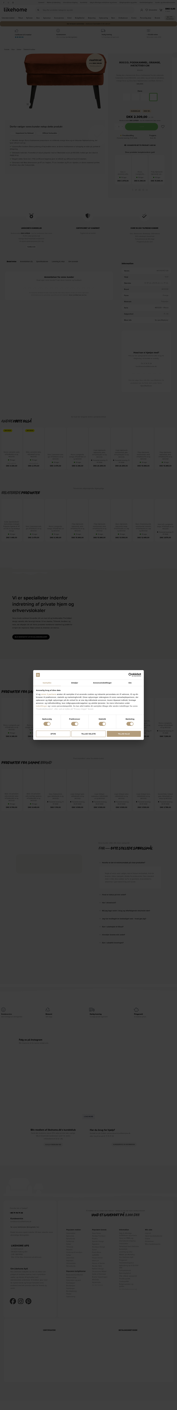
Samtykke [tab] (47, 683)
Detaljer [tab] (74, 683)
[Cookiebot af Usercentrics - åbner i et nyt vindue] (130, 675)
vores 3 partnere (48, 694)
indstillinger (41, 706)
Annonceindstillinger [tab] (102, 683)
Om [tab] (130, 683)
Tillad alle (124, 734)
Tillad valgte (88, 734)
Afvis (53, 734)
